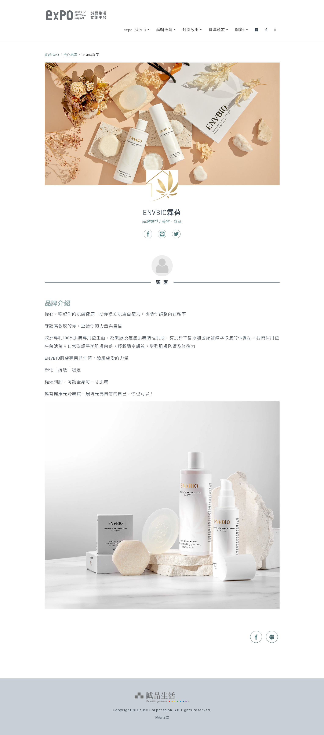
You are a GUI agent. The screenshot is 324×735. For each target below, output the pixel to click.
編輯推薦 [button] (164, 30)
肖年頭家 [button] (217, 30)
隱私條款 (162, 717)
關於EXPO (52, 55)
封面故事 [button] (190, 30)
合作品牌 (70, 55)
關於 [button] (240, 30)
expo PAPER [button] (135, 30)
